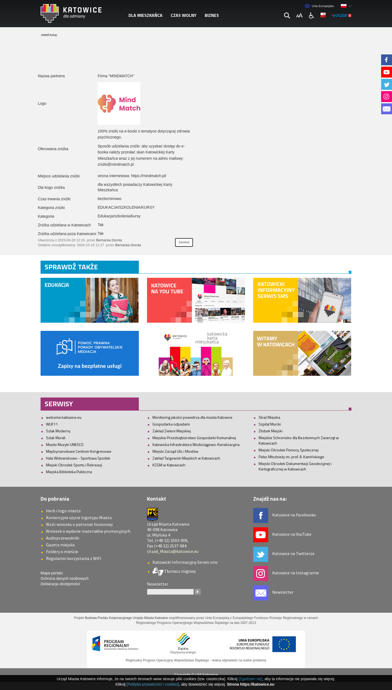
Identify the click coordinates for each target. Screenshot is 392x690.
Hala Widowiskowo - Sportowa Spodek (78, 458)
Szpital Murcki (270, 424)
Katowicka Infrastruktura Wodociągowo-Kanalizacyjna (196, 444)
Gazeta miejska (60, 544)
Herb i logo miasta (63, 510)
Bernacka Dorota (109, 240)
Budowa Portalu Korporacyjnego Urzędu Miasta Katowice (126, 618)
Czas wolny (184, 15)
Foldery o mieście (62, 551)
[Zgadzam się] (250, 679)
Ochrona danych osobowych (65, 578)
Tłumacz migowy (179, 571)
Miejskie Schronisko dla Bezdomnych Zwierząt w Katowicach (299, 440)
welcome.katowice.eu (63, 417)
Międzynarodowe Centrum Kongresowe (78, 451)
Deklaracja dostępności (60, 584)
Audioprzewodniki (62, 538)
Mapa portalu (52, 573)
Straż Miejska (269, 417)
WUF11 (52, 424)
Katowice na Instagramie (295, 572)
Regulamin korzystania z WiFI (73, 558)
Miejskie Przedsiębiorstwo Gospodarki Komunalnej (194, 438)
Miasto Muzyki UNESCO (65, 444)
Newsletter (282, 592)
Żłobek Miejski (271, 431)
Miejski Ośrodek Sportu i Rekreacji (74, 465)
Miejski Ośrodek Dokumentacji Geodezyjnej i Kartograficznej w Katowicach (295, 466)
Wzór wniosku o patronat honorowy (79, 524)
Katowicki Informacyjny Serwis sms (185, 562)
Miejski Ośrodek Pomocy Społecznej (288, 450)
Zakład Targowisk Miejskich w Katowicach (186, 458)
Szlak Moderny (58, 431)
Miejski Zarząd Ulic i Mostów (175, 451)
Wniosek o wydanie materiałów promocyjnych (88, 531)
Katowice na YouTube (291, 534)
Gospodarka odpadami (171, 424)
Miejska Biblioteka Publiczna (69, 472)
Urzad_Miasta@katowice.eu (172, 551)
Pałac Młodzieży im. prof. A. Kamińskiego (291, 457)
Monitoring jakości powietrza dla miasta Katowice (192, 417)
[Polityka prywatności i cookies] (153, 684)
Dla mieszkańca (145, 15)
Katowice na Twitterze (293, 553)
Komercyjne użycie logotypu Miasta (79, 517)
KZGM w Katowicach (168, 465)
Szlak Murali (55, 438)
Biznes (212, 15)
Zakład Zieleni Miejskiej (171, 431)
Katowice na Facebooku (294, 515)
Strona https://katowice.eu (250, 684)
